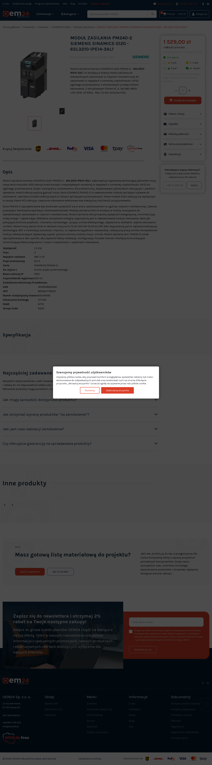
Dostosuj (90, 390)
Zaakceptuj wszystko (117, 390)
